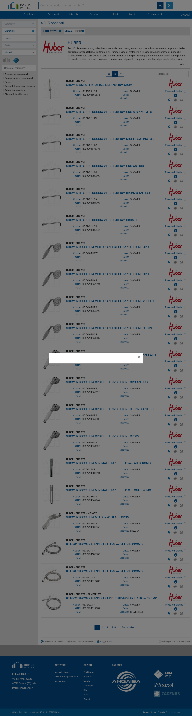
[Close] (139, 357)
